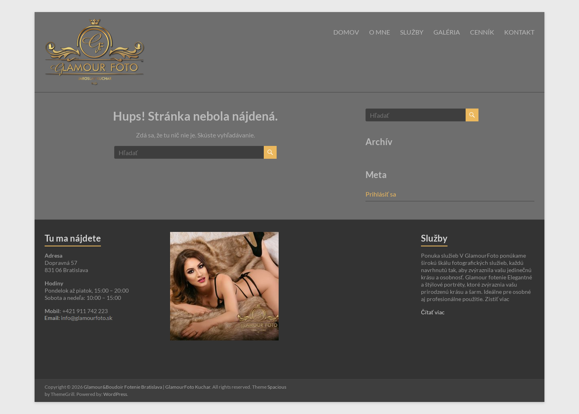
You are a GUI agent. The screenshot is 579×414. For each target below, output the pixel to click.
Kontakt (519, 32)
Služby (411, 32)
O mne (379, 32)
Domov (346, 32)
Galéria (446, 32)
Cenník (482, 32)
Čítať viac (433, 312)
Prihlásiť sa (380, 194)
